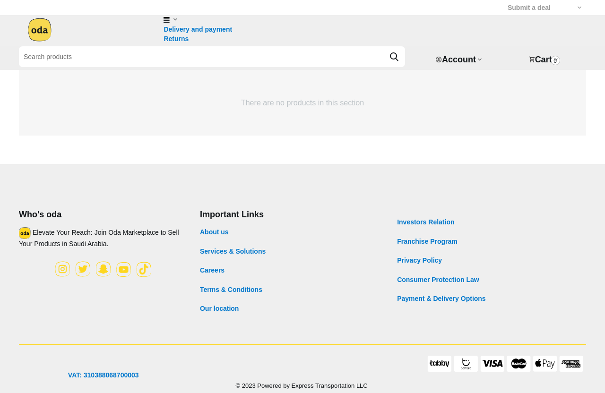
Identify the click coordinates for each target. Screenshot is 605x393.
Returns (176, 39)
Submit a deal (529, 7)
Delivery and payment (198, 29)
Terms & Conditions (231, 289)
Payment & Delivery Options (441, 298)
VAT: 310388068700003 (103, 375)
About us (214, 232)
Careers (212, 270)
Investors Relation (425, 222)
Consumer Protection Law (438, 279)
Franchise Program (427, 241)
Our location (219, 308)
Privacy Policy (419, 260)
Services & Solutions (233, 251)
